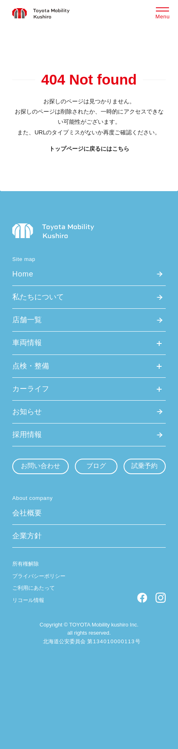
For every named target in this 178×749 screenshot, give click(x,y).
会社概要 (27, 513)
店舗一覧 (27, 320)
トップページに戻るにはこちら (89, 148)
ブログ (96, 465)
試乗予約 (144, 465)
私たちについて (38, 297)
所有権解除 (25, 564)
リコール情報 (28, 600)
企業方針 (27, 536)
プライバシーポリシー (38, 576)
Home (23, 274)
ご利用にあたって (33, 588)
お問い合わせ (40, 465)
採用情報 (27, 434)
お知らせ (27, 412)
